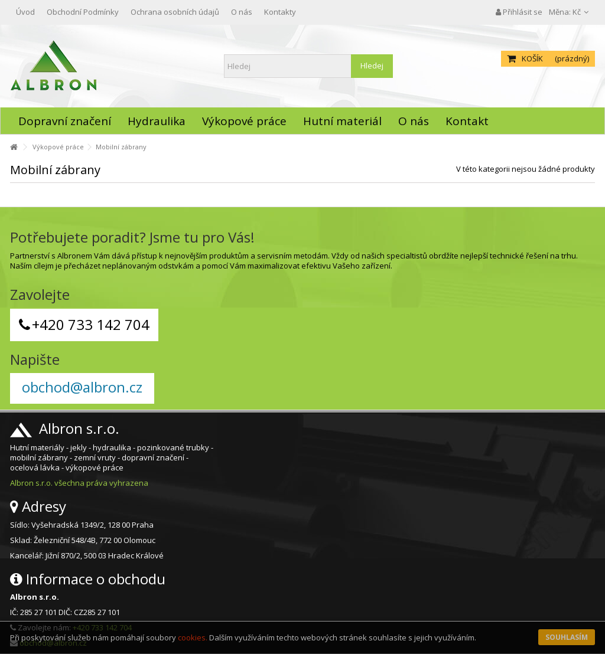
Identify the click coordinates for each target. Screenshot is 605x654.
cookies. (192, 637)
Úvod (25, 11)
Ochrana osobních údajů (175, 11)
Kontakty (280, 11)
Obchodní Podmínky (83, 11)
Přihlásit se (519, 11)
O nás (241, 11)
